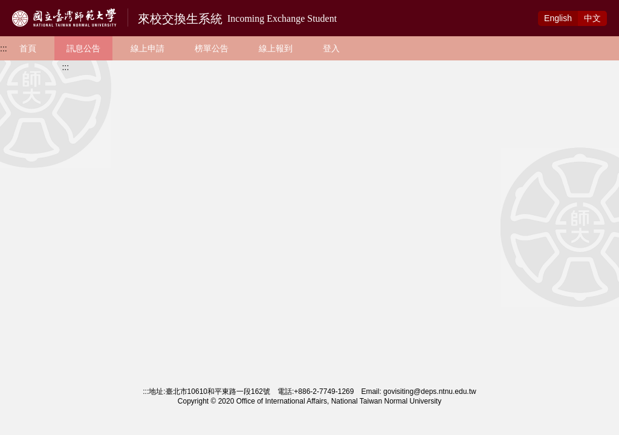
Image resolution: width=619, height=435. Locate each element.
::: (3, 48)
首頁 (27, 48)
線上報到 (276, 48)
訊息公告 (83, 48)
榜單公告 (211, 48)
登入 (331, 48)
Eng (558, 18)
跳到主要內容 (25, 6)
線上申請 (147, 48)
